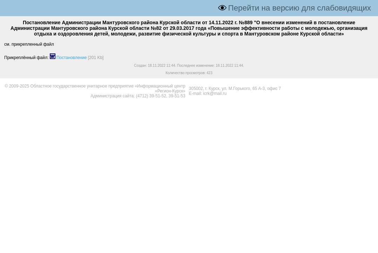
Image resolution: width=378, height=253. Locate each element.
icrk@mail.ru (215, 93)
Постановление (71, 57)
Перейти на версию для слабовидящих (299, 8)
